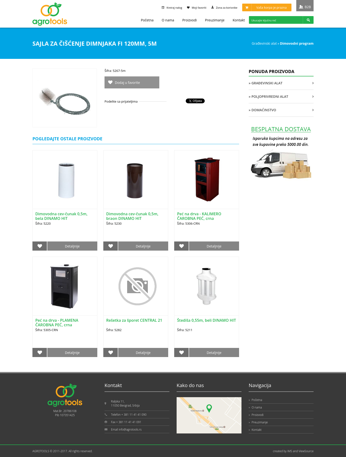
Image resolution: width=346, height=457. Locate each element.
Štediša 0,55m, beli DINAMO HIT (206, 320)
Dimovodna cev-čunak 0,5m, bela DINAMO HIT (61, 216)
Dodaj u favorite (127, 82)
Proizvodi (189, 20)
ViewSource (306, 451)
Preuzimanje (214, 20)
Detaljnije (72, 246)
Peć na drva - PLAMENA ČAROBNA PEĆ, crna (56, 322)
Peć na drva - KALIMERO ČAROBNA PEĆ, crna (199, 216)
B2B (308, 7)
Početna (147, 20)
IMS (289, 451)
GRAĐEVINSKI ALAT (264, 43)
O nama (168, 20)
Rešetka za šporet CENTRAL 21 (134, 320)
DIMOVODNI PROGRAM (297, 43)
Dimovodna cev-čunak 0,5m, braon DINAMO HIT (132, 216)
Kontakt (239, 20)
